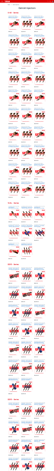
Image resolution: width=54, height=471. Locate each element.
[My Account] (50, 1)
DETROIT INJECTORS (12, 34)
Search (47, 1)
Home (9, 4)
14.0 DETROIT (10, 206)
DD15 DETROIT (11, 402)
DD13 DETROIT (11, 267)
